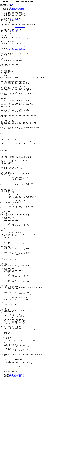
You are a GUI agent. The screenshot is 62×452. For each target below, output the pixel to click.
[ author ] (22, 9)
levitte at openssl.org (20, 30)
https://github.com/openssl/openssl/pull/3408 (17, 31)
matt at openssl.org (9, 4)
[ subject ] (19, 9)
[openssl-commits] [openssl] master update (17, 7)
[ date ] (12, 9)
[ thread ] (15, 9)
